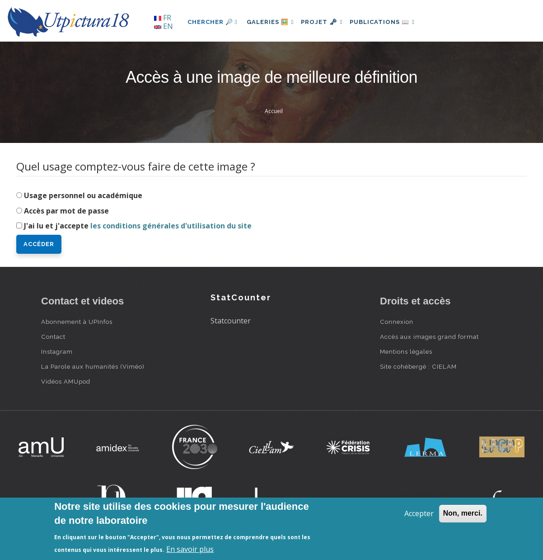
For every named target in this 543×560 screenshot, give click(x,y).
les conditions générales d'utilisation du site (171, 226)
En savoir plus (190, 549)
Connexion (396, 321)
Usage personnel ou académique (83, 195)
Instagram (57, 351)
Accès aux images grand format (429, 336)
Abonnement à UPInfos (76, 321)
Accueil (274, 111)
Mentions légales (406, 351)
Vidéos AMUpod (65, 381)
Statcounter (231, 321)
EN (163, 26)
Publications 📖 (391, 22)
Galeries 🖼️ (272, 22)
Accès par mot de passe (66, 211)
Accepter (419, 513)
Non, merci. (462, 513)
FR (162, 18)
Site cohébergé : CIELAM (418, 366)
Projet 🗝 (328, 22)
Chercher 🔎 (212, 22)
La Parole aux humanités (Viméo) (93, 366)
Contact (53, 336)
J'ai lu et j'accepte (138, 226)
